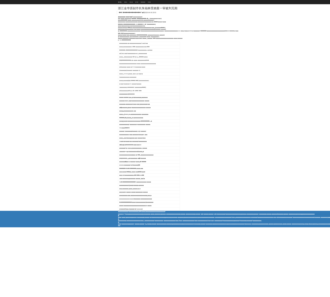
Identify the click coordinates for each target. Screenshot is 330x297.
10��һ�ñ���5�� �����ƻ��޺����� (133, 141)
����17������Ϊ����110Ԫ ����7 (132, 131)
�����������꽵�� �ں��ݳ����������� (136, 155)
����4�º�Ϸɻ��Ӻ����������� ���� (134, 101)
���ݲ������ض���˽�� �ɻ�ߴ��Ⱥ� (131, 73)
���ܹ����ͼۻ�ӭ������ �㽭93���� (132, 158)
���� (143, 2)
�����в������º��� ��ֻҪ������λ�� (134, 104)
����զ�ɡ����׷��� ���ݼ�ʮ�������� (131, 117)
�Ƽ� (136, 2)
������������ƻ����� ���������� (135, 199)
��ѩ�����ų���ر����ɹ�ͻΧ (130, 188)
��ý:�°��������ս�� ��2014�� (131, 175)
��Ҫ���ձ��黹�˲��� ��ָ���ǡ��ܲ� (132, 172)
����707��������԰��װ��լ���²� (124, 128)
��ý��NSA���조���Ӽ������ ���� (133, 192)
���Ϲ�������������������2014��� (135, 205)
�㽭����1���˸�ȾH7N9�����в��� (132, 67)
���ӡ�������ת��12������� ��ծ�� (134, 46)
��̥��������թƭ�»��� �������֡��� (134, 60)
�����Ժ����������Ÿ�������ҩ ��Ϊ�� (135, 50)
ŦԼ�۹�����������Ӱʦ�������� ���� (135, 182)
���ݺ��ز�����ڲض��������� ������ (133, 114)
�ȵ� (131, 2)
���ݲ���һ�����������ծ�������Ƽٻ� (135, 121)
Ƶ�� (149, 2)
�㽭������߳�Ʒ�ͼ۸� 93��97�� (130, 90)
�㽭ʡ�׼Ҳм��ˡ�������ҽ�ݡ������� (133, 53)
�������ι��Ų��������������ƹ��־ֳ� (135, 195)
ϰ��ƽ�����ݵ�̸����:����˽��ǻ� (132, 178)
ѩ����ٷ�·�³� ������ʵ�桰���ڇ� (131, 151)
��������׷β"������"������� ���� (134, 124)
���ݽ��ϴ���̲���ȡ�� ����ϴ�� (132, 138)
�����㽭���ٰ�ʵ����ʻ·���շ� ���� (132, 161)
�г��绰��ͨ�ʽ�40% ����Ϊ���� (130, 84)
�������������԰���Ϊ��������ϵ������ (127, 77)
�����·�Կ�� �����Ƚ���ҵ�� (131, 168)
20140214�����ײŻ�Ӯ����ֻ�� (129, 165)
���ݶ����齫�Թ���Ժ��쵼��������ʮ (134, 80)
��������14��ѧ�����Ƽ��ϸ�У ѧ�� (133, 134)
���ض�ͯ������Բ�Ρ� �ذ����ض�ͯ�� (133, 57)
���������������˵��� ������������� (137, 63)
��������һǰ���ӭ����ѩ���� (131, 185)
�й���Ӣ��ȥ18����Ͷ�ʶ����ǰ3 (131, 209)
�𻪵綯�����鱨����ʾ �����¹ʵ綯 (129, 70)
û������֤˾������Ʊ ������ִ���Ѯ (132, 87)
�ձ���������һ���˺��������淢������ (136, 202)
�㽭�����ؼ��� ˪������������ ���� (135, 107)
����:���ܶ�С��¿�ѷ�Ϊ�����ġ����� (133, 97)
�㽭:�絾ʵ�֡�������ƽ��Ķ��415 (130, 144)
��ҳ (120, 2)
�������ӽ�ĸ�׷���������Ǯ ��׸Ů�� (133, 43)
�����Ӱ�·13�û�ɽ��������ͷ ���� (133, 148)
